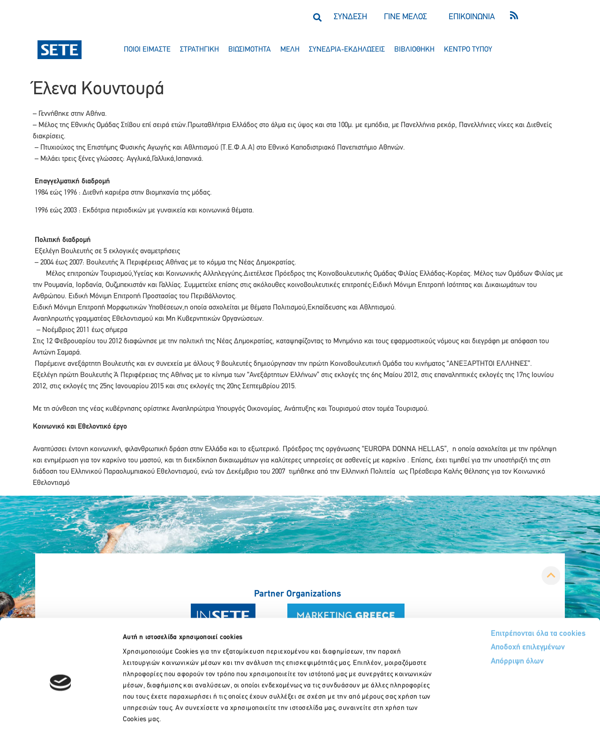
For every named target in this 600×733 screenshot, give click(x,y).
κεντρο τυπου (468, 49)
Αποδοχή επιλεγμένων (493, 605)
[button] (317, 17)
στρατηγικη (199, 49)
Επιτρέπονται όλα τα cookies (503, 591)
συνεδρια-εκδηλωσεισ (347, 49)
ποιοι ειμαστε (147, 49)
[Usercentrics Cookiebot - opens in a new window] (61, 715)
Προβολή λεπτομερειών (523, 714)
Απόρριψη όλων (482, 619)
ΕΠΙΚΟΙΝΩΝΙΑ (472, 17)
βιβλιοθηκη (414, 49)
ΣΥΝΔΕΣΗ (350, 17)
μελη (290, 49)
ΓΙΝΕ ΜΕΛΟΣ (405, 17)
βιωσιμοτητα (249, 49)
